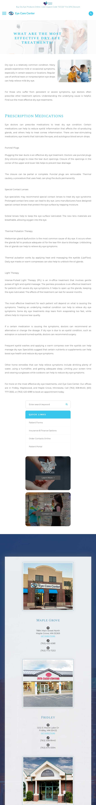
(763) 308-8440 (48, 740)
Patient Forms (36, 422)
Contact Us (47, 514)
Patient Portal (35, 446)
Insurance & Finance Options (43, 430)
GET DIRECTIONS (48, 636)
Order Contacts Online (40, 438)
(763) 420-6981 (48, 643)
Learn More (47, 478)
